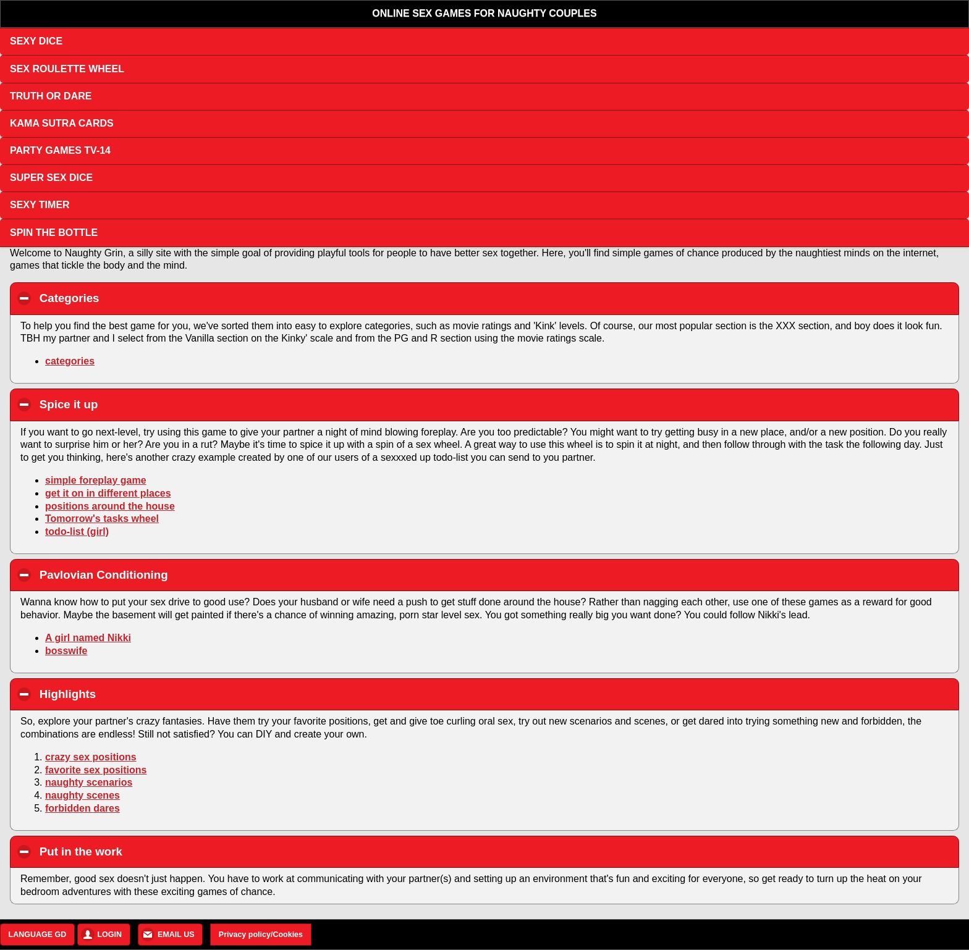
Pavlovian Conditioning (174, 574)
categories (70, 361)
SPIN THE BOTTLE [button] (54, 232)
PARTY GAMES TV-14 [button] (60, 150)
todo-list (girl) (77, 531)
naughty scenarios (88, 782)
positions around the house (110, 506)
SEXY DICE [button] (36, 41)
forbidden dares (82, 808)
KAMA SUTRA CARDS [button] (62, 123)
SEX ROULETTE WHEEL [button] (67, 69)
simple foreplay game (95, 480)
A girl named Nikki (88, 638)
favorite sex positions (96, 770)
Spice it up (139, 404)
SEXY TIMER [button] (40, 205)
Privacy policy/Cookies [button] (261, 934)
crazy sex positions (91, 757)
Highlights (138, 693)
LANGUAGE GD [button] (38, 934)
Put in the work (151, 851)
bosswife (66, 650)
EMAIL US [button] (176, 934)
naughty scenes (82, 795)
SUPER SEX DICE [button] (51, 177)
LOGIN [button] (109, 934)
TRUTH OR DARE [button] (50, 96)
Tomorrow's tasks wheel (102, 518)
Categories (140, 298)
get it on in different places (108, 493)
